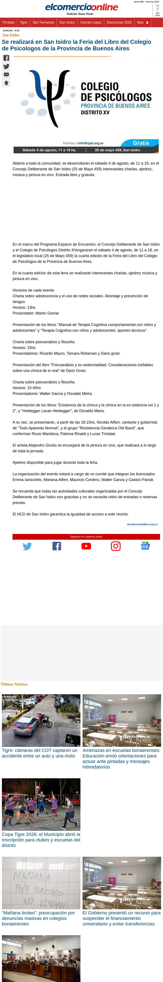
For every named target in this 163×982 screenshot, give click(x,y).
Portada (8, 22)
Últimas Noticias (14, 684)
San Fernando (43, 22)
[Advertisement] (84, 209)
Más (143, 22)
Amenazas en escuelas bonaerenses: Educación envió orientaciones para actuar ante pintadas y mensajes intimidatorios (121, 759)
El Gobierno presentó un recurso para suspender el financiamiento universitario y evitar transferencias (122, 918)
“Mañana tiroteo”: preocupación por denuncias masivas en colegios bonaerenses (38, 918)
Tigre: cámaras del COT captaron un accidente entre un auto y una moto (39, 753)
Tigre (23, 22)
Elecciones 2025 (119, 22)
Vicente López (90, 22)
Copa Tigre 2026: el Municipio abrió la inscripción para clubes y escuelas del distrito (41, 840)
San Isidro (67, 22)
